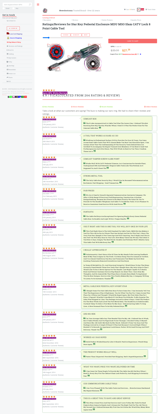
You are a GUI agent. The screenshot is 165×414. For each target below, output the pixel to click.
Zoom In (65, 35)
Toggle (38, 4)
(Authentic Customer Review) (53, 127)
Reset (86, 35)
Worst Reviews (78, 107)
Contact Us (12, 21)
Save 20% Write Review (54, 93)
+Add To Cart (132, 41)
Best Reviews (49, 107)
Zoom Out (76, 35)
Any (17, 8)
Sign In (14, 28)
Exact (7, 8)
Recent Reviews (107, 107)
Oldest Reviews (151, 107)
